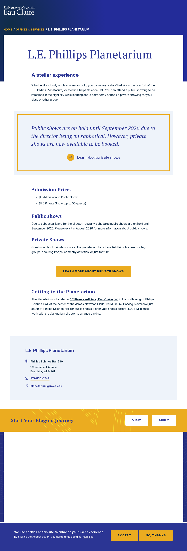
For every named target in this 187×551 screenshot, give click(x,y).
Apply (164, 420)
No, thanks (156, 535)
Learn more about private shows (93, 271)
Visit (136, 420)
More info (88, 536)
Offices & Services (30, 29)
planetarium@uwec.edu (46, 385)
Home (8, 29)
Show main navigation (179, 10)
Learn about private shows (98, 157)
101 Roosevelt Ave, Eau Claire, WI (94, 299)
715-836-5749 (39, 378)
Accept (124, 535)
